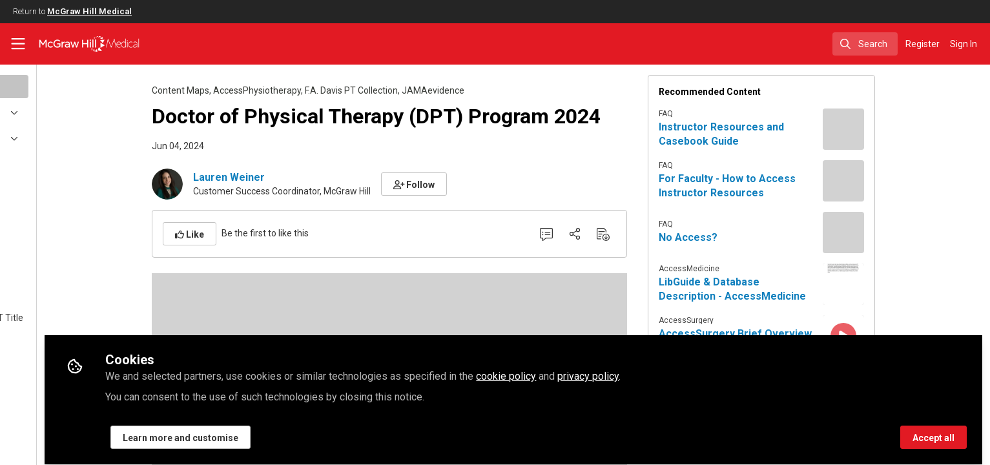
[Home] (81, 44)
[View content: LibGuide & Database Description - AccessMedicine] (908, 284)
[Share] (639, 234)
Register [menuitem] (922, 44)
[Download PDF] (668, 234)
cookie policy (634, 369)
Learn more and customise (309, 431)
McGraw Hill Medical (89, 11)
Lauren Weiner (293, 177)
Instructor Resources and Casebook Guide (786, 134)
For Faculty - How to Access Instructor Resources (791, 185)
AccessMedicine (753, 268)
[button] (479, 184)
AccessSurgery (750, 320)
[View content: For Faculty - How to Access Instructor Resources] (908, 181)
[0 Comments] (611, 234)
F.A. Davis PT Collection (415, 90)
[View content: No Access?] (908, 232)
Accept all (933, 431)
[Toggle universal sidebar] (18, 44)
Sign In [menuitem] (963, 44)
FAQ (730, 113)
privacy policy (716, 369)
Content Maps (245, 90)
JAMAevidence (497, 90)
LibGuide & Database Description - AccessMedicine (797, 289)
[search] (865, 44)
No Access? (752, 237)
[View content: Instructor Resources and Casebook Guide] (908, 129)
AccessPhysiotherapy (322, 90)
